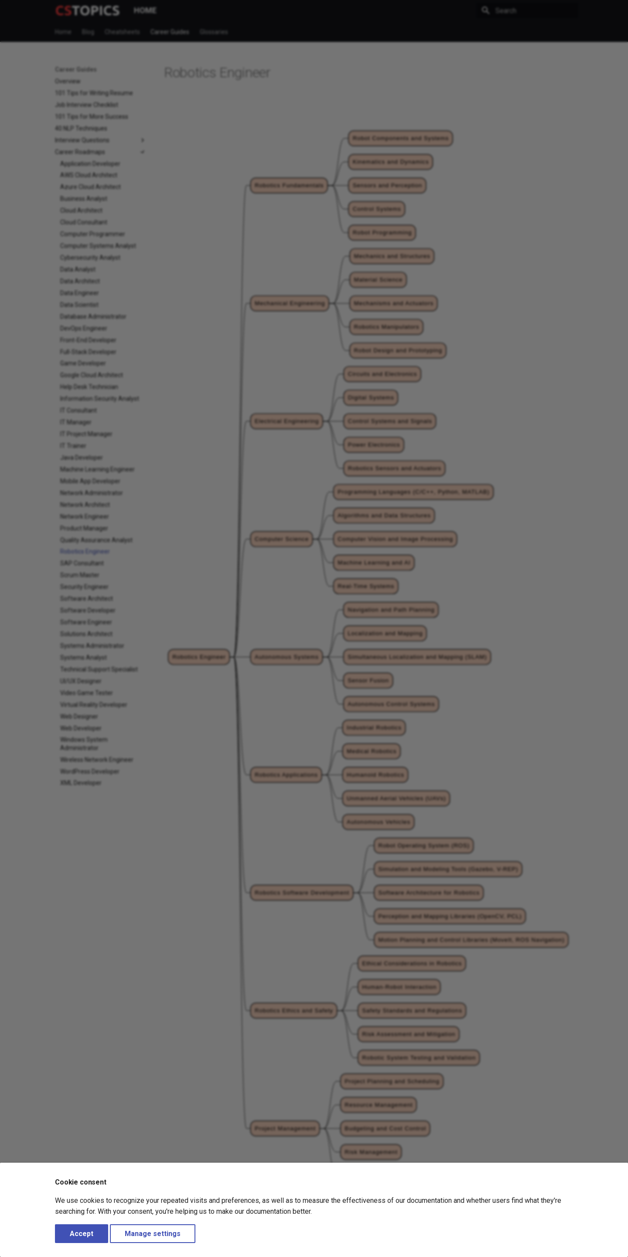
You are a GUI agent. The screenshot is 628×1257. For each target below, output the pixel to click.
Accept (81, 1233)
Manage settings (153, 1233)
